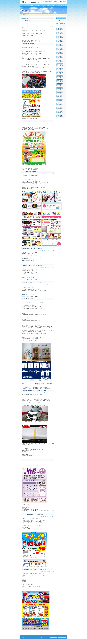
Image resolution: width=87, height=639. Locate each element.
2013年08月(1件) (60, 116)
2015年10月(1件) (60, 96)
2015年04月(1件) (60, 104)
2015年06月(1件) (60, 101)
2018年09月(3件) (60, 67)
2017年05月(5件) (60, 88)
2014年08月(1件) (60, 109)
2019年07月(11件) (60, 53)
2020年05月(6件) (60, 40)
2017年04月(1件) (60, 89)
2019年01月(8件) (60, 61)
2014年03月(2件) (60, 112)
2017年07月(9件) (60, 85)
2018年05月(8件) (60, 72)
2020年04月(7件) (60, 41)
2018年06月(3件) (60, 71)
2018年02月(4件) (60, 76)
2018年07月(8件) (60, 69)
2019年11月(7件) (60, 48)
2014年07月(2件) (60, 111)
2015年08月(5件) (60, 99)
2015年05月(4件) (60, 103)
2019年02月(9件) (60, 60)
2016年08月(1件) (60, 92)
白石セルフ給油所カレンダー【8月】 (28, 277)
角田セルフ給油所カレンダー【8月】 (28, 294)
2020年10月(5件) (60, 33)
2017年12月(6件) (60, 79)
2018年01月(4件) (60, 77)
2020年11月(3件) (60, 32)
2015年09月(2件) (60, 97)
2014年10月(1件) (60, 107)
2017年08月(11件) (60, 84)
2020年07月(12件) (60, 37)
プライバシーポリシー (62, 637)
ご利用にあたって (53, 637)
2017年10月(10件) (60, 81)
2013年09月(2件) (60, 115)
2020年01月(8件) (60, 45)
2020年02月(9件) (60, 44)
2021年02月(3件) (60, 28)
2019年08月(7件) (60, 52)
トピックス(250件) (60, 22)
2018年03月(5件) (60, 75)
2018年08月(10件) (60, 68)
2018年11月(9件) (60, 64)
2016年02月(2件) (60, 95)
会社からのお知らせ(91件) (61, 23)
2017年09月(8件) (60, 83)
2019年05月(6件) (60, 56)
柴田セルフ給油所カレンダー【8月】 (28, 260)
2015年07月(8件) (60, 100)
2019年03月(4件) (60, 59)
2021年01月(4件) (60, 29)
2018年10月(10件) (60, 65)
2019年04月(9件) (60, 57)
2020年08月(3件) (60, 36)
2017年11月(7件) (60, 80)
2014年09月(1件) (60, 108)
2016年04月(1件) (60, 93)
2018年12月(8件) (60, 63)
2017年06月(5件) (60, 87)
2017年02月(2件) (60, 91)
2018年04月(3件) (60, 73)
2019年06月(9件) (60, 55)
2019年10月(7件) (60, 49)
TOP (21, 14)
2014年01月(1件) (60, 113)
